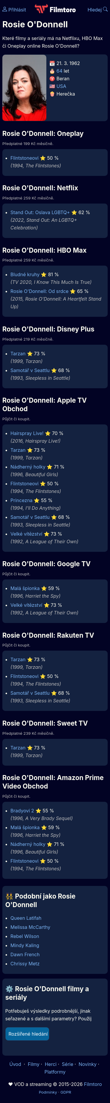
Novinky (88, 1064)
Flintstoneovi (25, 158)
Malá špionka (25, 588)
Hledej (97, 10)
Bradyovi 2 (22, 811)
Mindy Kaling (25, 945)
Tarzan (18, 353)
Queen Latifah (26, 918)
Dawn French (25, 954)
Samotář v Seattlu (30, 370)
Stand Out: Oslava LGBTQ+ (40, 212)
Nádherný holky (28, 467)
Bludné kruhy (25, 274)
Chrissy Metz (25, 964)
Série (67, 1064)
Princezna (22, 500)
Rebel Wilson (25, 936)
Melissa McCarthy (30, 927)
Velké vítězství (26, 534)
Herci (51, 1064)
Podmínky (48, 1092)
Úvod (15, 1064)
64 (59, 71)
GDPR (65, 1092)
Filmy (34, 1064)
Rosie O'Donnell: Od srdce (40, 291)
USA (61, 86)
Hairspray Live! (27, 433)
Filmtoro (93, 1084)
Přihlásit (14, 10)
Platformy (54, 1072)
